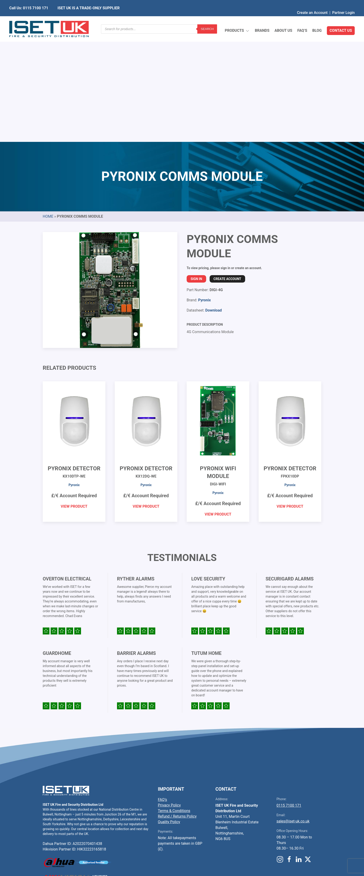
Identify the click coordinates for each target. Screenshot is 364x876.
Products (237, 19)
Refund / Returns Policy (177, 707)
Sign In (196, 169)
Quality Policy (169, 712)
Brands (262, 19)
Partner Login (343, 3)
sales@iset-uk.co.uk (292, 712)
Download (213, 201)
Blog (317, 19)
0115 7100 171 (288, 696)
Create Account (227, 169)
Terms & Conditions (174, 701)
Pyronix (204, 190)
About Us (283, 19)
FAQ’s (302, 19)
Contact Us (341, 19)
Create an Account (312, 3)
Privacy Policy (169, 696)
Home (48, 107)
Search (207, 19)
